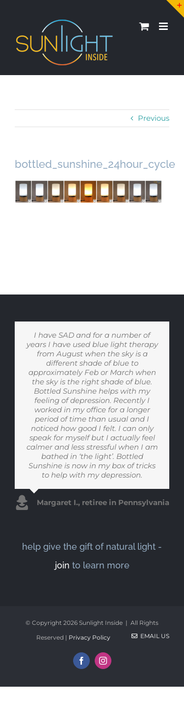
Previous (153, 118)
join (62, 565)
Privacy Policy (89, 637)
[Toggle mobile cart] (144, 26)
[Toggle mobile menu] (164, 26)
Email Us (150, 636)
